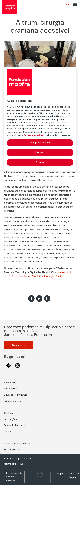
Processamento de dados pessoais (14, 477)
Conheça (9, 413)
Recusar (40, 152)
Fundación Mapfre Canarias (18, 458)
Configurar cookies (41, 475)
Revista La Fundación (15, 425)
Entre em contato (13, 449)
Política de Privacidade (58, 135)
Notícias (8, 431)
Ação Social (10, 382)
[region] (40, 119)
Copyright (59, 473)
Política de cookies (33, 135)
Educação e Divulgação (16, 394)
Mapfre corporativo (13, 464)
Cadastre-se (18, 345)
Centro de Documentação (18, 443)
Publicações (10, 419)
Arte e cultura (11, 388)
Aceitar (40, 162)
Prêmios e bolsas (13, 400)
